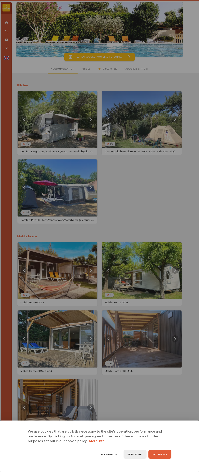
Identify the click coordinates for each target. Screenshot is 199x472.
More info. (97, 441)
